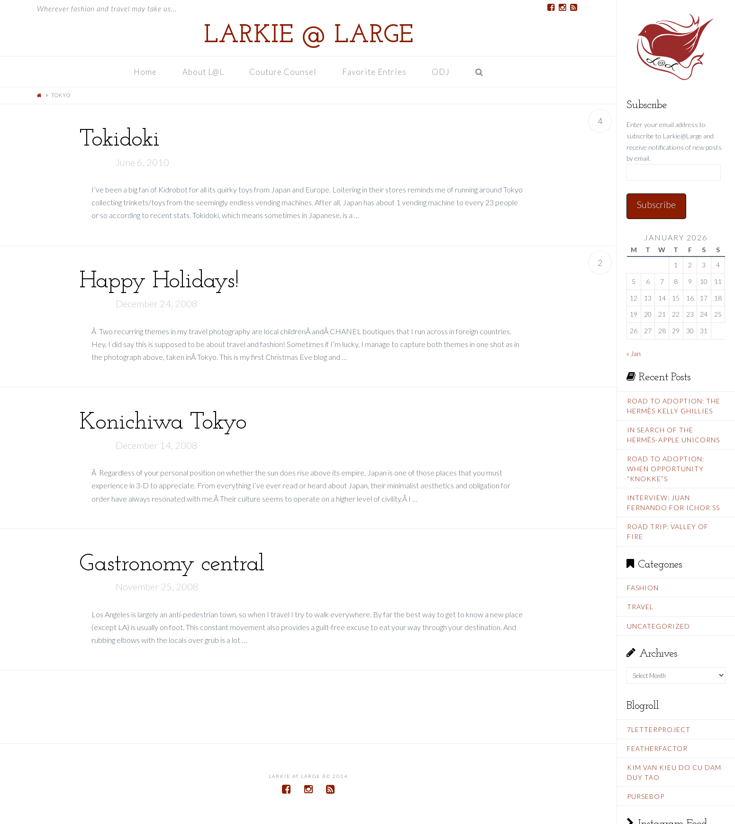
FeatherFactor (657, 748)
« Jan (633, 353)
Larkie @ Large (308, 36)
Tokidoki (119, 140)
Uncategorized (658, 626)
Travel (640, 607)
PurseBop (645, 796)
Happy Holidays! (158, 281)
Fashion (643, 588)
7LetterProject (658, 729)
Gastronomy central (171, 564)
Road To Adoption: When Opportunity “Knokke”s (665, 469)
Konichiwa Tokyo (162, 423)
